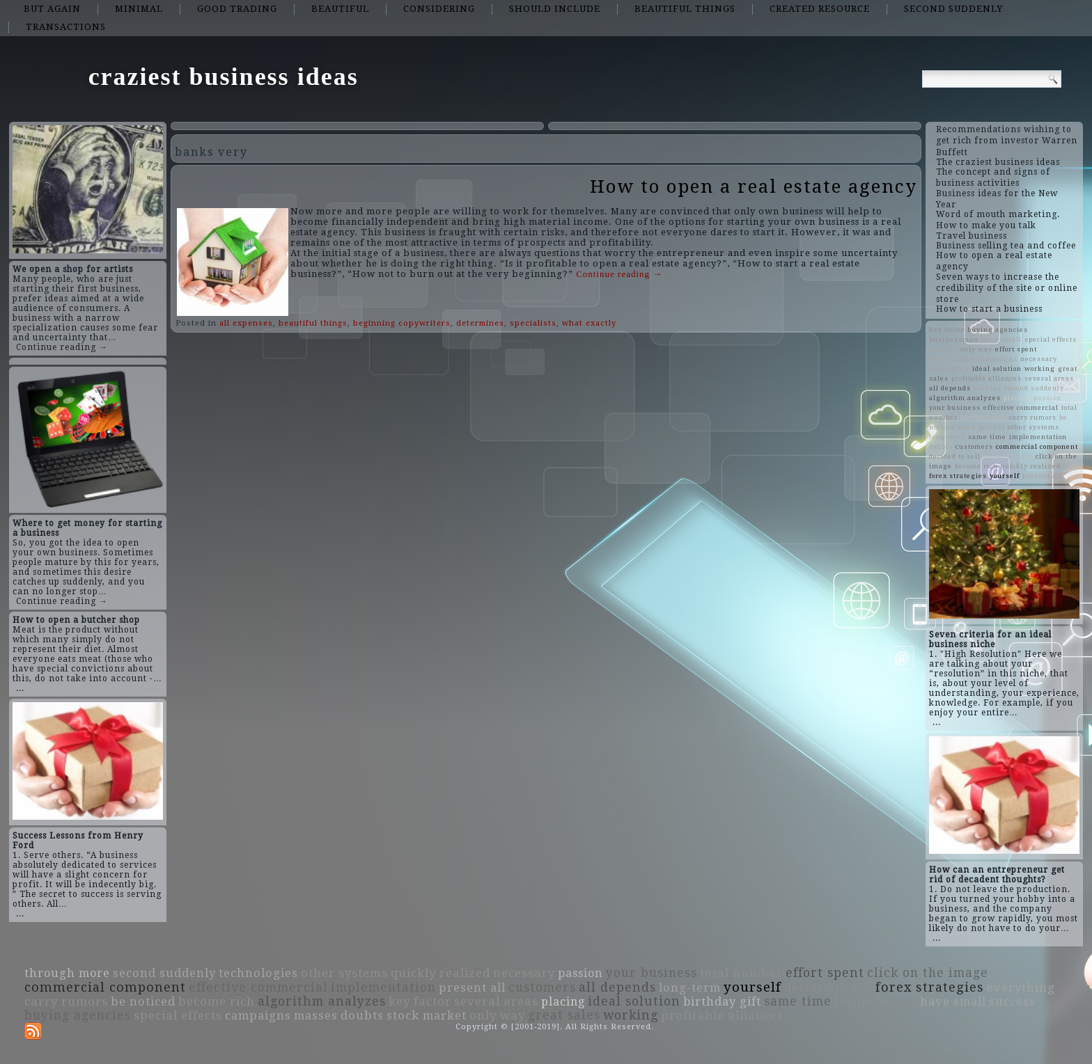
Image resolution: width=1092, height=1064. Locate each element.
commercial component (1037, 446)
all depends (950, 388)
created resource (820, 8)
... (20, 688)
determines (480, 323)
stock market (981, 427)
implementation (1038, 436)
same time (987, 436)
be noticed (143, 1001)
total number (741, 973)
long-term (947, 436)
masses (987, 388)
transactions (66, 27)
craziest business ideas (223, 76)
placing (1017, 398)
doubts (941, 446)
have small (1001, 339)
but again (52, 8)
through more (1008, 456)
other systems (1033, 427)
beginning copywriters (402, 323)
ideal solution (997, 368)
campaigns (997, 359)
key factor (947, 329)
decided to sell (955, 456)
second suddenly (953, 8)
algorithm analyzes (965, 398)
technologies (952, 359)
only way (976, 349)
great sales (564, 1015)
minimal (139, 8)
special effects (1050, 339)
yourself (1005, 475)
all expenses (246, 323)
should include (554, 8)
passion (1047, 398)
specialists (533, 323)
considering (439, 8)
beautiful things (684, 8)
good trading (237, 8)
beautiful (340, 8)
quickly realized (1031, 466)
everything (949, 368)
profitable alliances (986, 378)
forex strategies (958, 475)
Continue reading (619, 274)
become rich (976, 466)
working (1039, 368)
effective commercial (1021, 407)
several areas (1049, 378)
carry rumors (1032, 417)
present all (1042, 475)
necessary (1038, 359)
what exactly (589, 323)
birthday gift (983, 417)
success (943, 349)
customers (974, 446)
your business (955, 407)
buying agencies (997, 329)
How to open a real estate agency (753, 186)
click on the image (927, 973)
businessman (953, 339)
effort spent (1016, 349)
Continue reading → (62, 347)
